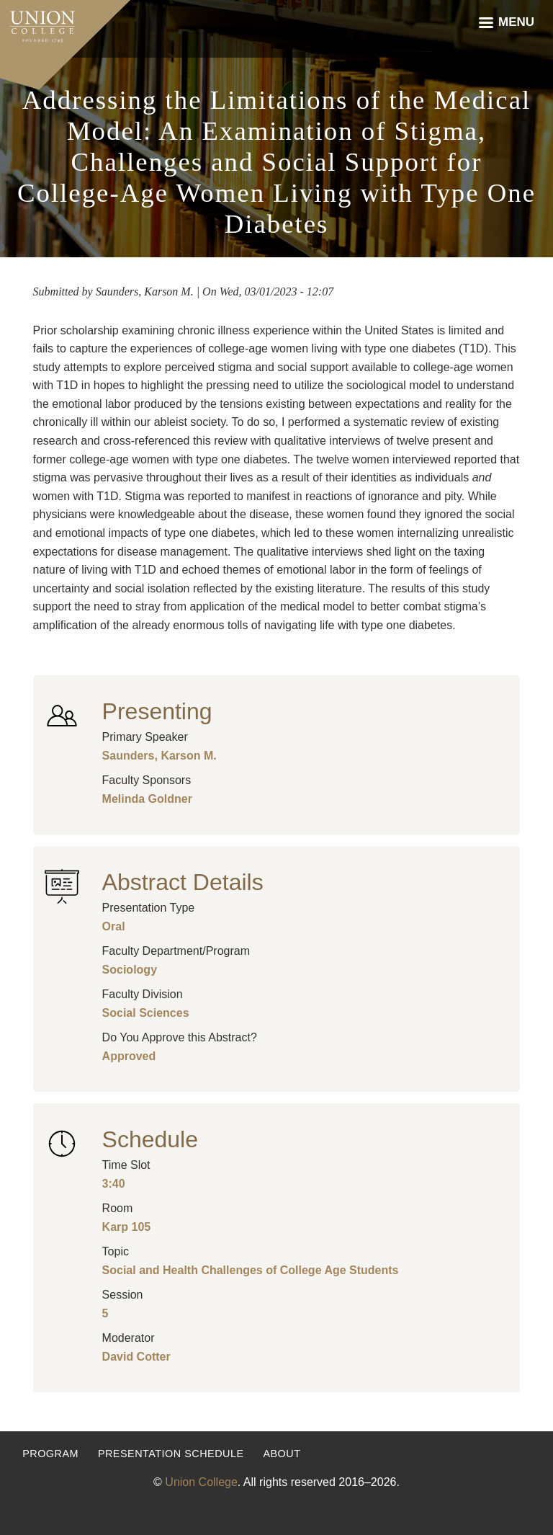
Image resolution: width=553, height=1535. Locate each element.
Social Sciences (145, 1013)
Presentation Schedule (171, 1453)
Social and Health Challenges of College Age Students (250, 1270)
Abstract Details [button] (183, 882)
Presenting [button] (157, 711)
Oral (113, 926)
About (281, 1453)
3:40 (113, 1184)
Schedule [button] (150, 1139)
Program (50, 1453)
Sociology (129, 970)
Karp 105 (126, 1227)
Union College (201, 1482)
